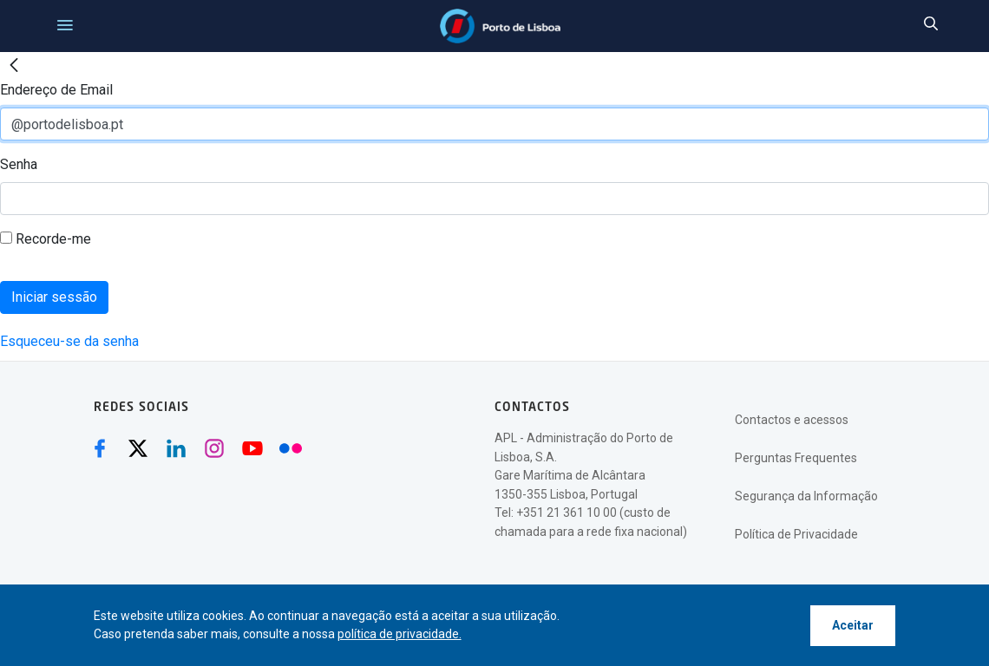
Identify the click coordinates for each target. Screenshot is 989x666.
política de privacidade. (399, 634)
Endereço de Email (56, 90)
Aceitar (853, 625)
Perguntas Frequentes (796, 458)
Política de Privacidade (796, 534)
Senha (18, 164)
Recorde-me (45, 239)
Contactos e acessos (791, 420)
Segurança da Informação (806, 496)
